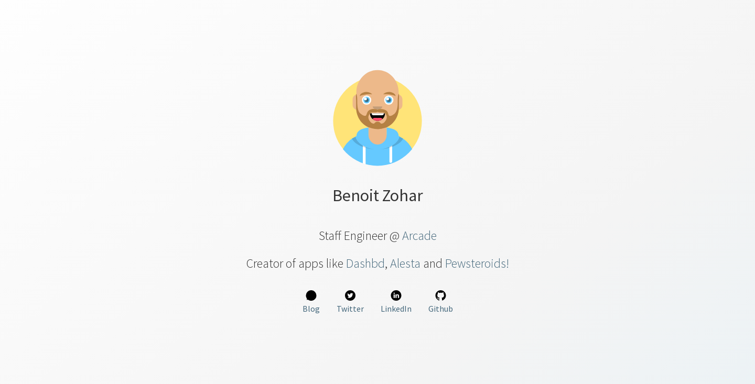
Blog (311, 302)
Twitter (350, 302)
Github (440, 302)
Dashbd (365, 263)
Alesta (405, 263)
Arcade (419, 235)
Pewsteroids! (477, 263)
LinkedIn (396, 302)
